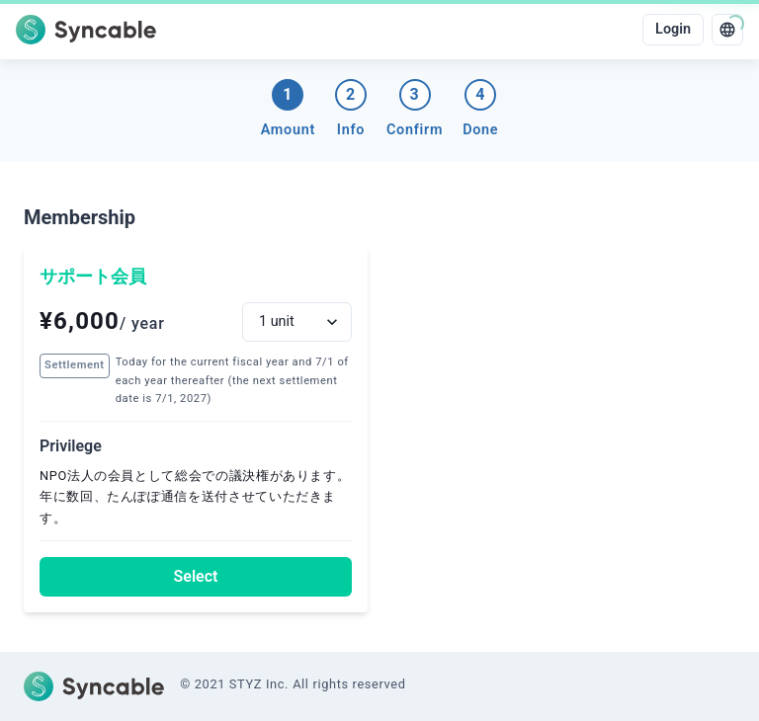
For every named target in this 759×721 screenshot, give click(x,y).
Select (196, 576)
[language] (727, 29)
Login (673, 29)
